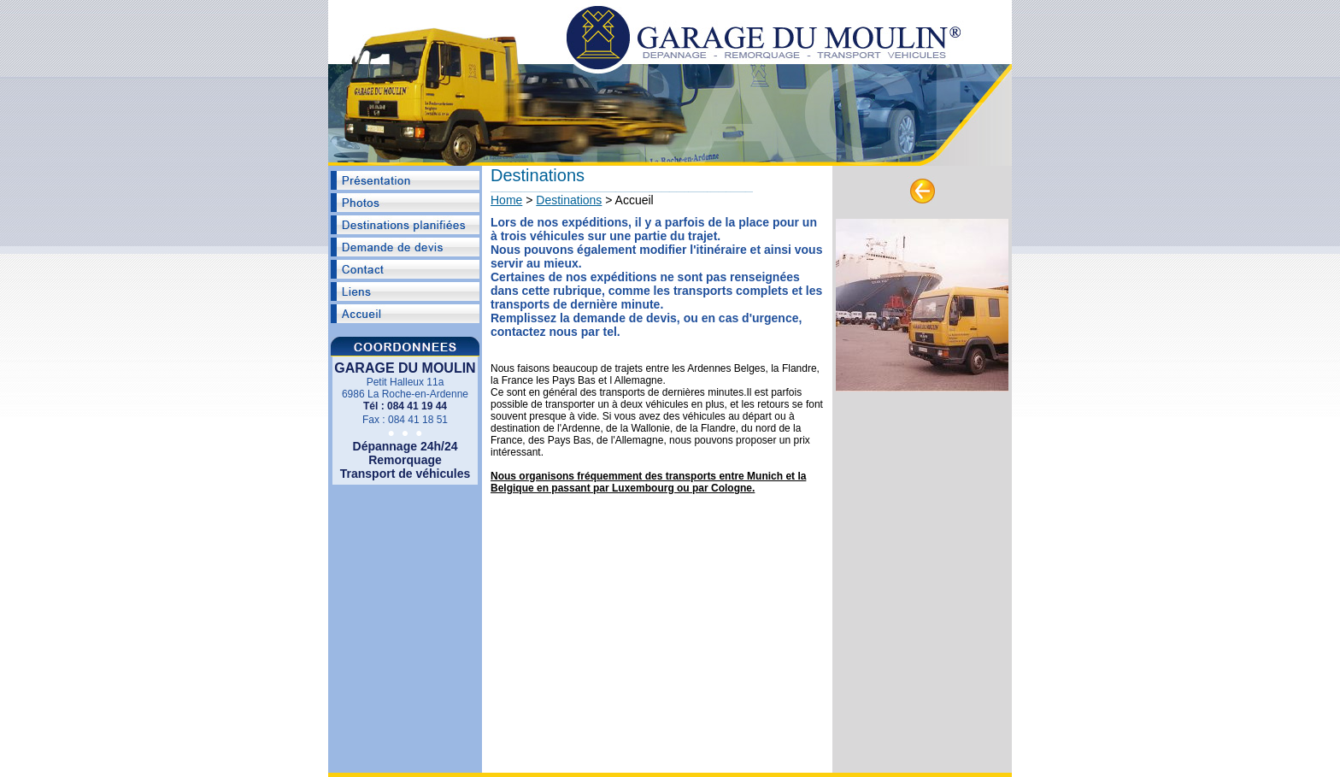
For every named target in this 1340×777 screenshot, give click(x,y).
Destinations (569, 200)
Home (506, 200)
